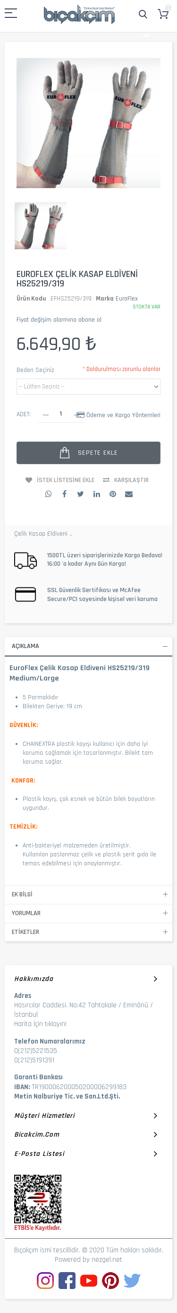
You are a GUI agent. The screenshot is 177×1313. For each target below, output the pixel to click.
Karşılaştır (131, 480)
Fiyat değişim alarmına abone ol (59, 320)
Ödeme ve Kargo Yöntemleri (123, 415)
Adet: (24, 414)
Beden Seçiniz (35, 370)
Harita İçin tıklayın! (40, 1024)
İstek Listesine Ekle (65, 480)
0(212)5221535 (35, 1050)
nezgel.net (107, 1259)
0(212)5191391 (34, 1060)
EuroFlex (127, 298)
